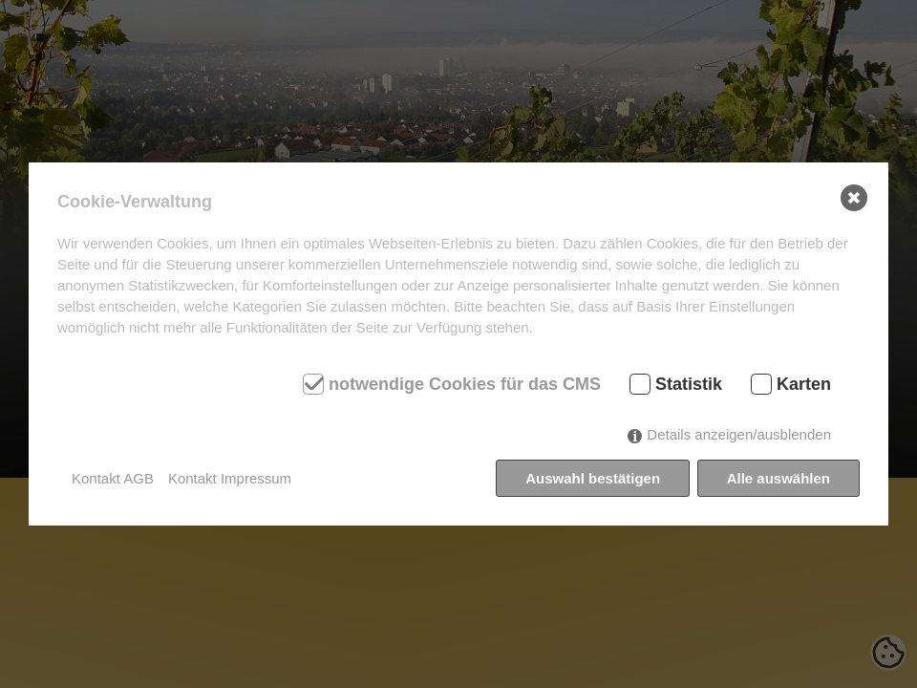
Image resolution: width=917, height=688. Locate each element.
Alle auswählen (778, 478)
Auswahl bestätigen (592, 478)
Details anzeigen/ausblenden (739, 434)
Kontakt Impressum (229, 478)
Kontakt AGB (113, 478)
